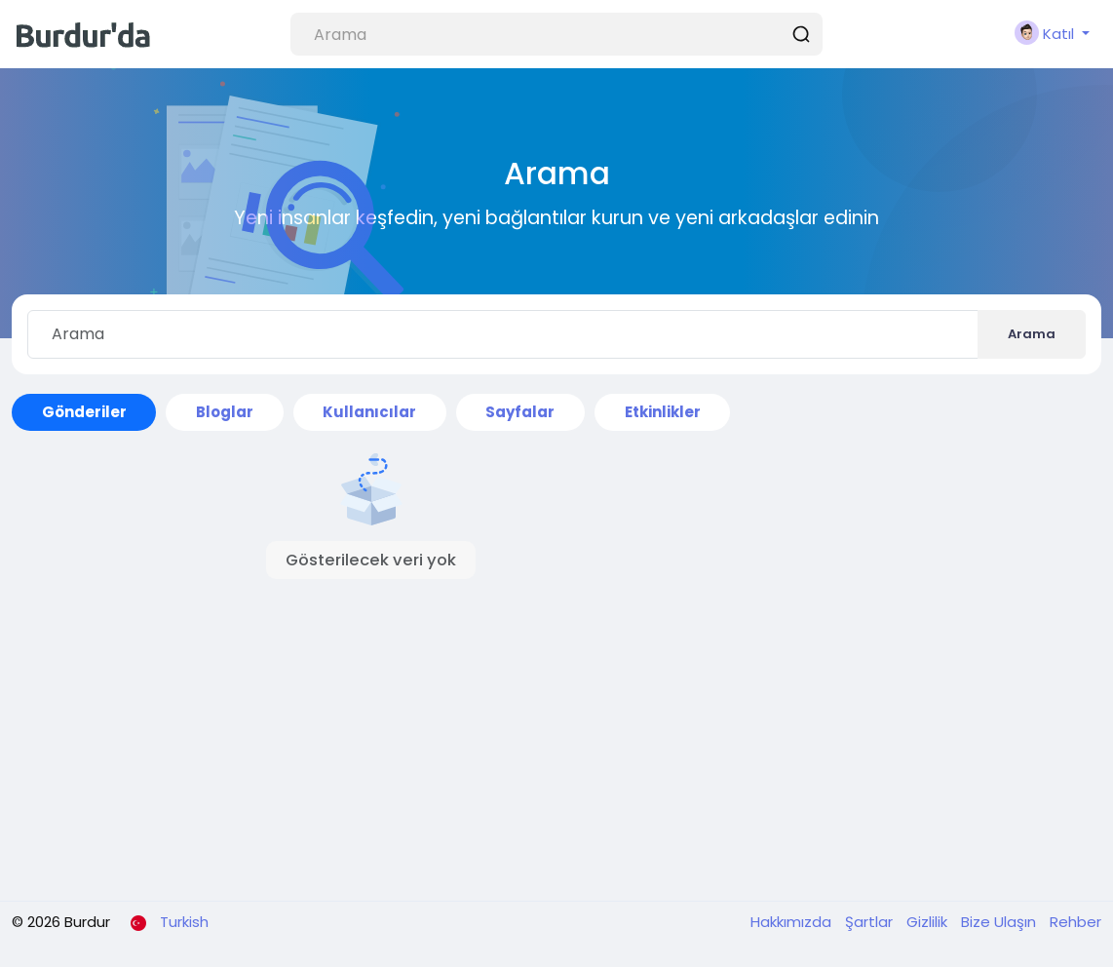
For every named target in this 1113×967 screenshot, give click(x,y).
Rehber (1075, 921)
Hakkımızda (792, 921)
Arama (1031, 334)
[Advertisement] (371, 720)
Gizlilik (928, 921)
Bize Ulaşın (1000, 921)
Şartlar (871, 921)
